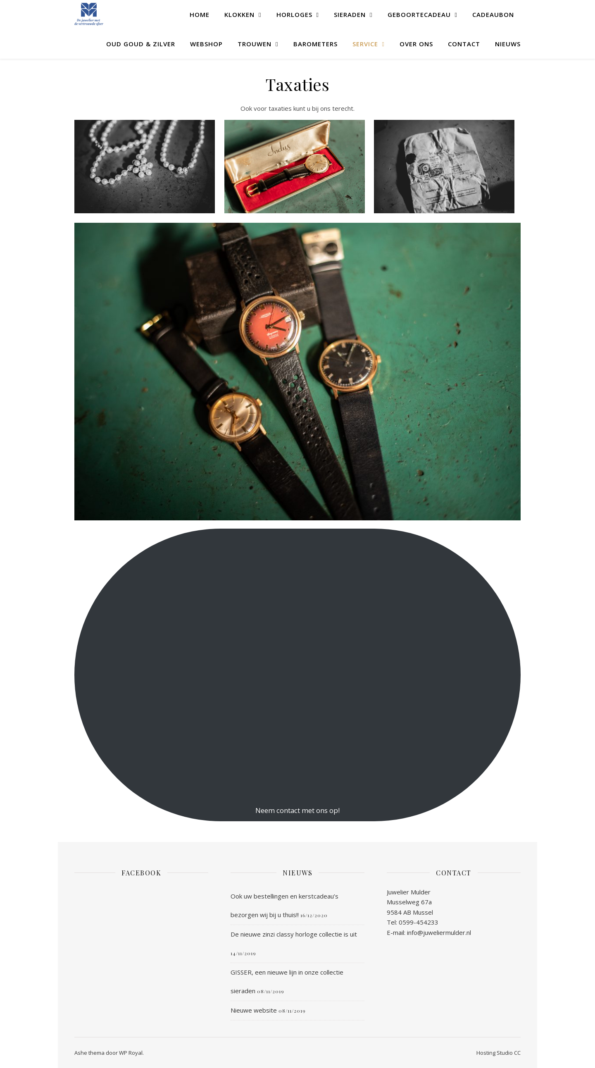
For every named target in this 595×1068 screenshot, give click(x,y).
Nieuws (508, 44)
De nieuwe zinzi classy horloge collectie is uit (294, 934)
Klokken (239, 14)
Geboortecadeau (419, 14)
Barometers (315, 44)
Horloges (294, 14)
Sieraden (350, 14)
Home (199, 14)
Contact (464, 44)
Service (365, 44)
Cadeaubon (493, 14)
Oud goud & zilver (140, 44)
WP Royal (131, 1052)
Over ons (416, 44)
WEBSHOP (206, 44)
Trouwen (254, 44)
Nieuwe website (254, 1010)
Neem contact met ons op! (297, 810)
